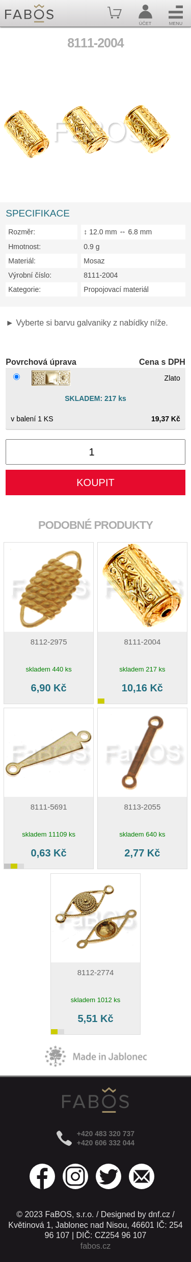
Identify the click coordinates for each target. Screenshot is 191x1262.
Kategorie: (24, 289)
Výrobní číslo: (29, 275)
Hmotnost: (24, 247)
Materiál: (22, 261)
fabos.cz (95, 1246)
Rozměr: (21, 232)
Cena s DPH (162, 362)
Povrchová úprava (41, 362)
